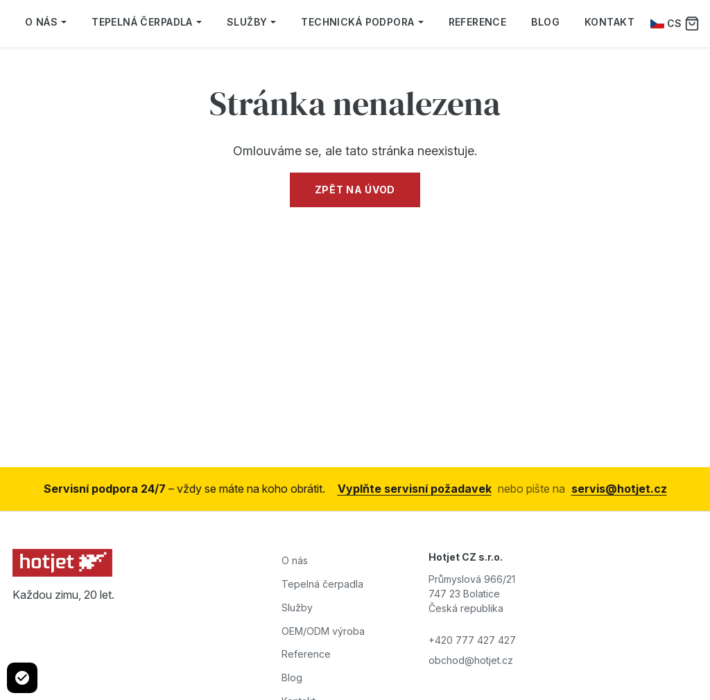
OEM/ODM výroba (323, 631)
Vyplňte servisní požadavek (415, 489)
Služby (252, 22)
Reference (478, 22)
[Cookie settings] (22, 678)
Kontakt (609, 22)
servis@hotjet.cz (619, 489)
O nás (46, 22)
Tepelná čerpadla (147, 22)
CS (665, 23)
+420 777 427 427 (472, 640)
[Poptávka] (692, 23)
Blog (545, 22)
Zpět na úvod (355, 189)
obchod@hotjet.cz (470, 660)
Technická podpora (362, 22)
